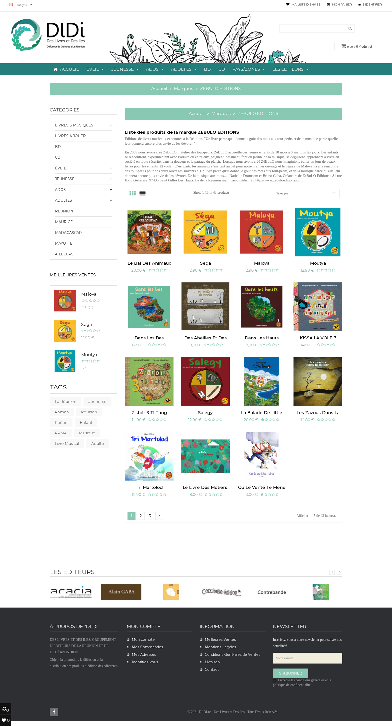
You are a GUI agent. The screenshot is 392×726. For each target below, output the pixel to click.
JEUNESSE (64, 179)
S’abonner (290, 678)
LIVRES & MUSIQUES (74, 125)
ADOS (60, 189)
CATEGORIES (65, 110)
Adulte (97, 443)
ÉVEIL (60, 168)
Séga (86, 324)
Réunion (64, 211)
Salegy (205, 416)
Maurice (64, 222)
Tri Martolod (149, 492)
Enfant (86, 422)
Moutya (89, 354)
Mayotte (63, 243)
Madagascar (68, 232)
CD (57, 157)
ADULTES (63, 200)
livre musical (67, 443)
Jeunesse (97, 401)
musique (87, 433)
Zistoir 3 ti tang (149, 416)
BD (58, 146)
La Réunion (65, 401)
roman (62, 412)
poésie (61, 422)
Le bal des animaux (149, 264)
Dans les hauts (262, 340)
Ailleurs (64, 254)
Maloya (88, 294)
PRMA (61, 433)
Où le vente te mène (262, 492)
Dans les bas (149, 340)
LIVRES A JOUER (70, 136)
